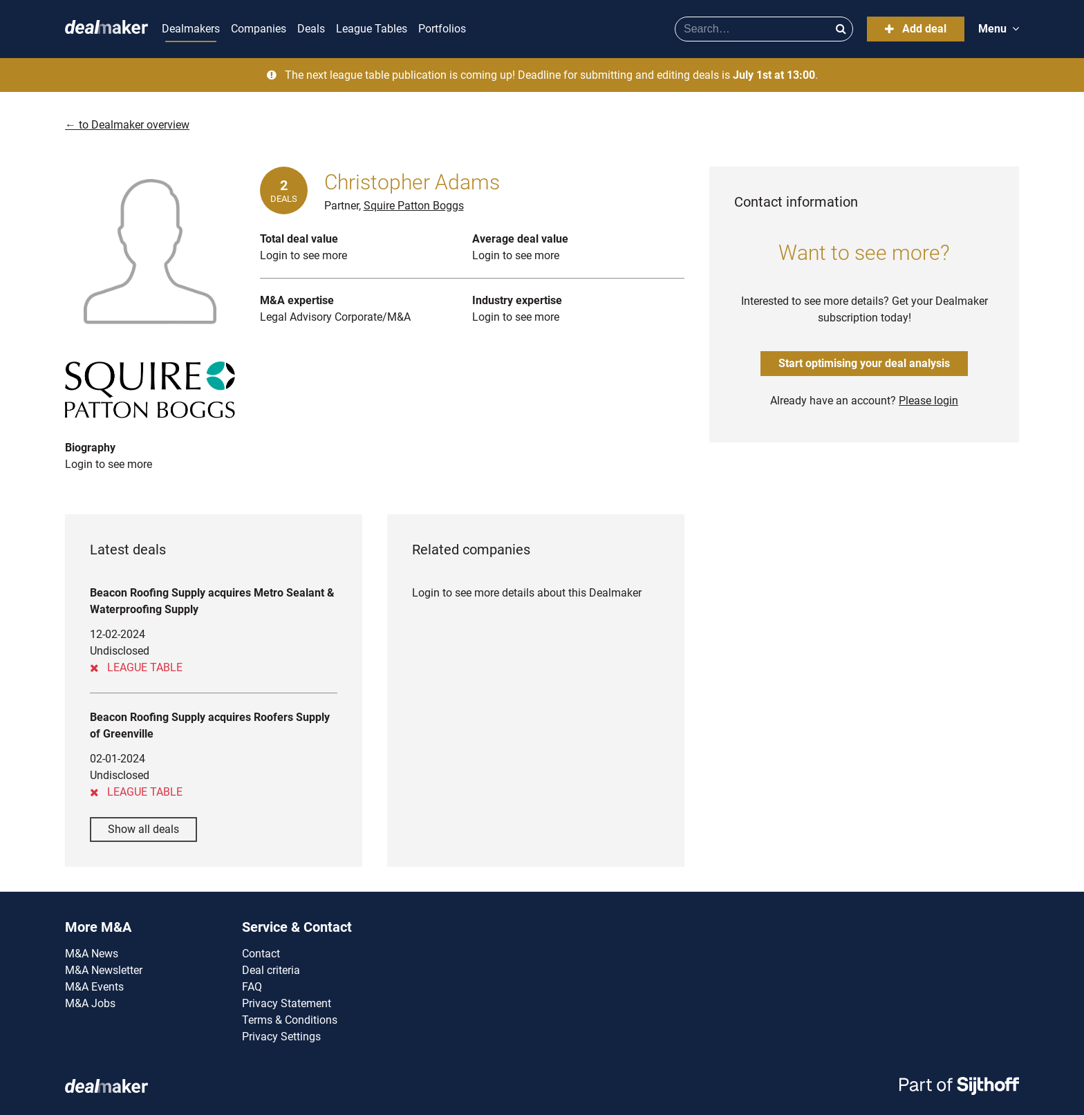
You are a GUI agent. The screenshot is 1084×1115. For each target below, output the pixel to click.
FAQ (252, 986)
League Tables (371, 28)
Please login (928, 400)
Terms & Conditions (289, 1020)
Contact (261, 953)
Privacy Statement (286, 1003)
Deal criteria (271, 970)
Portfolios (442, 28)
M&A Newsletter (103, 970)
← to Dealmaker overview (127, 124)
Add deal (915, 28)
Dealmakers (191, 28)
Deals (311, 28)
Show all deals (143, 829)
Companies (258, 28)
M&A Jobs (90, 1003)
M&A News (91, 953)
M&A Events (94, 986)
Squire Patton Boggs (414, 205)
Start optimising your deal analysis (864, 363)
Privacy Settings (281, 1036)
